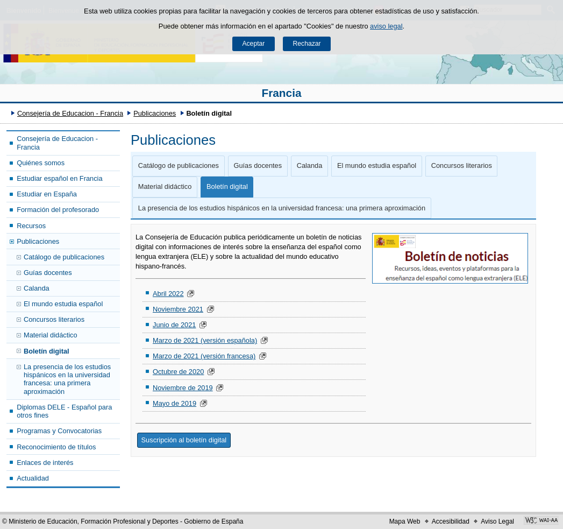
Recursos (31, 226)
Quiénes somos (41, 163)
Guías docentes (48, 273)
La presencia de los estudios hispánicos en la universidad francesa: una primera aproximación (67, 379)
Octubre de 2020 (178, 372)
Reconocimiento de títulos (56, 447)
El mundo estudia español (63, 304)
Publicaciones (154, 113)
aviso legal (386, 26)
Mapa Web (405, 521)
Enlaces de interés (45, 463)
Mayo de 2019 (174, 403)
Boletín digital (46, 351)
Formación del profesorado (58, 210)
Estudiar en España (47, 194)
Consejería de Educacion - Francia (70, 113)
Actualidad (33, 478)
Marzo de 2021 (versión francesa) (204, 356)
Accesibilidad (450, 521)
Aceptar (253, 43)
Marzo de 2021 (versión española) (205, 340)
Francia (282, 93)
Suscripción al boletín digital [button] (184, 440)
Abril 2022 (168, 294)
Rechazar (307, 43)
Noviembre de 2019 (183, 388)
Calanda (36, 288)
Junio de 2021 (174, 325)
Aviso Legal (497, 521)
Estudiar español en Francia (59, 178)
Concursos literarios (54, 319)
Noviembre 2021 (178, 309)
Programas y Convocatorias (59, 431)
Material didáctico (50, 335)
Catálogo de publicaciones (64, 257)
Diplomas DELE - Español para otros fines (64, 411)
